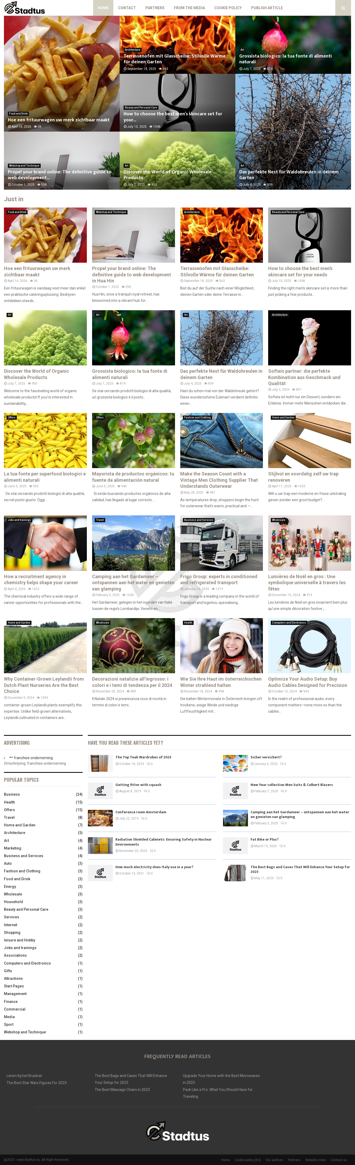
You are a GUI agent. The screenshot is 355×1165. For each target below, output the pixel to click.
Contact (127, 8)
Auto (8, 863)
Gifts (8, 971)
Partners (155, 8)
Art (126, 165)
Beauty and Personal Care (141, 107)
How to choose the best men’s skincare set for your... (173, 117)
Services (11, 917)
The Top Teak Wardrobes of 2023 (143, 757)
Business (12, 794)
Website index (315, 1160)
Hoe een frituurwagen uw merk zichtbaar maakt (59, 120)
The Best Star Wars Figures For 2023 (37, 1083)
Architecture (132, 49)
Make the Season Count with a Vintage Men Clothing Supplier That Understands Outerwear (219, 480)
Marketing (12, 848)
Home (103, 8)
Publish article (267, 8)
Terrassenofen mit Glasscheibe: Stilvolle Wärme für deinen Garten (175, 59)
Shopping (12, 932)
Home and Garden (283, 417)
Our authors (274, 1160)
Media (9, 1017)
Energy (10, 886)
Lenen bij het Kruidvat (24, 1076)
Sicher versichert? (266, 757)
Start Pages (14, 986)
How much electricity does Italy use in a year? (154, 867)
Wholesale (278, 520)
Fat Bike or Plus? (265, 839)
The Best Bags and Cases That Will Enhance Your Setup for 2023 (300, 869)
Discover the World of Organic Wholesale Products (167, 175)
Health (188, 622)
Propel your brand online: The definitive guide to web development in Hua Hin (131, 274)
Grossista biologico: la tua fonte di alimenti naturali (285, 59)
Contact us (339, 1160)
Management (15, 994)
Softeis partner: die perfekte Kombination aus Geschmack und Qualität (304, 377)
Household (13, 902)
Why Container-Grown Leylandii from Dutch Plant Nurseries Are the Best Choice (44, 685)
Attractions (13, 978)
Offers (11, 417)
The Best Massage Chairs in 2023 (122, 1090)
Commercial (14, 1009)
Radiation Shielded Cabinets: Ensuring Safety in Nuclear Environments (163, 841)
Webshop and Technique (24, 165)
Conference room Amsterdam (140, 812)
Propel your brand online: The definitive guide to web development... (60, 175)
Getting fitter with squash (138, 785)
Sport (8, 1024)
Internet (10, 925)
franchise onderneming (33, 758)
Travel (100, 520)
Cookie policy (228, 8)
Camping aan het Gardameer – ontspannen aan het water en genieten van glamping (133, 583)
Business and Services (198, 520)
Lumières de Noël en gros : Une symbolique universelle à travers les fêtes (307, 583)
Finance (11, 1002)
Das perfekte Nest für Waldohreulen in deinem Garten (289, 175)
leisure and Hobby (19, 940)
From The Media (189, 8)
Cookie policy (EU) (248, 1160)
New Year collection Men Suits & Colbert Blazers (292, 785)
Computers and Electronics (289, 622)
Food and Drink (18, 113)
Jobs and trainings (19, 520)
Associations (15, 955)
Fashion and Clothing (197, 417)
